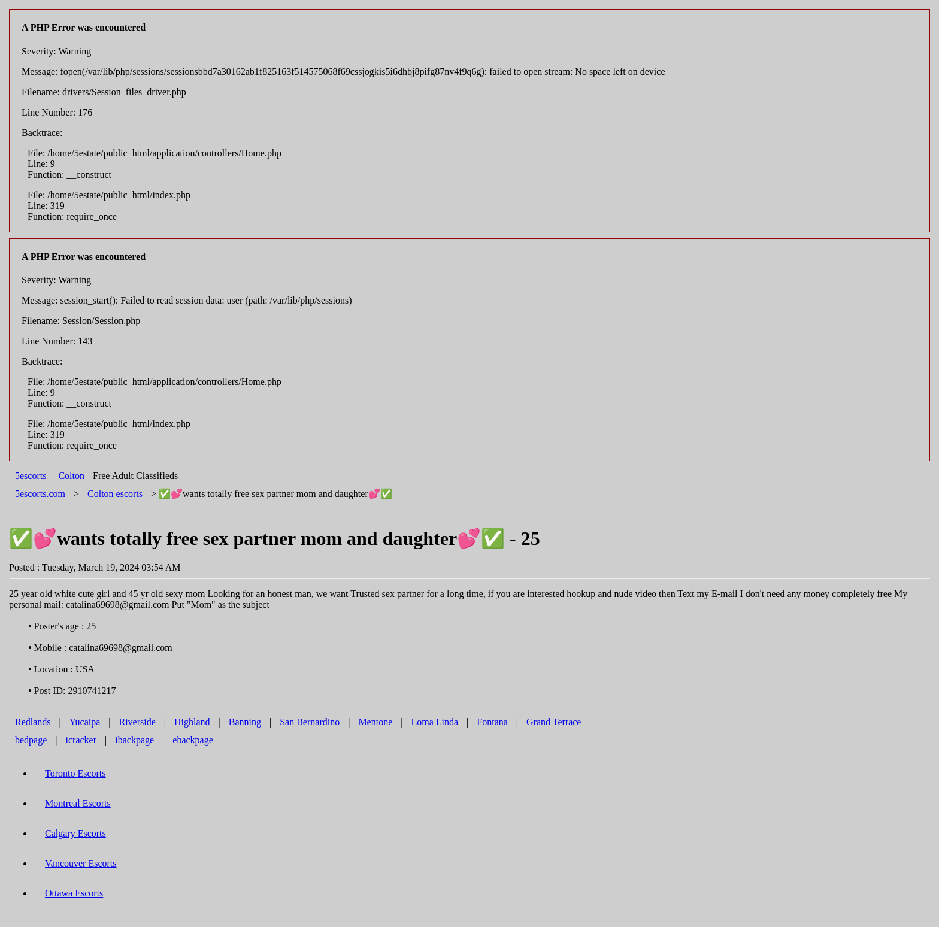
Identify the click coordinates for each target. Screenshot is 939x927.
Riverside (137, 722)
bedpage (31, 740)
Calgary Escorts (75, 833)
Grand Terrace (553, 722)
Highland (192, 722)
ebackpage (192, 740)
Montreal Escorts (78, 803)
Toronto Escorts (75, 773)
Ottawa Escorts (74, 893)
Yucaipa (85, 722)
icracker (81, 740)
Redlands (33, 722)
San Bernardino (310, 722)
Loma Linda (434, 722)
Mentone (375, 722)
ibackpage (134, 740)
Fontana (492, 722)
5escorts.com (40, 494)
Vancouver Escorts (81, 863)
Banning (245, 722)
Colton (71, 476)
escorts (115, 494)
